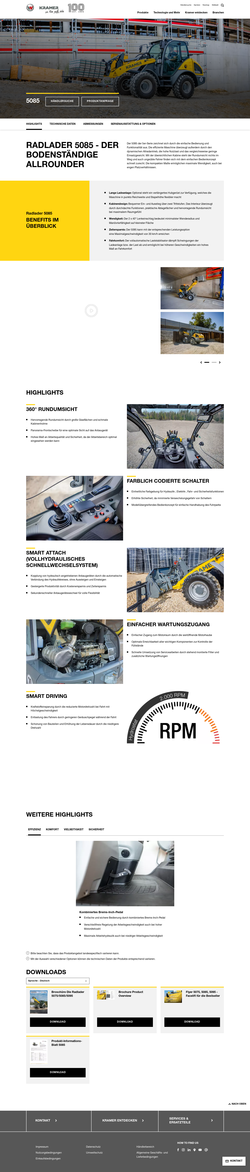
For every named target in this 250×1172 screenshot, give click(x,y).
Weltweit (215, 5)
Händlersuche (185, 5)
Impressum (42, 1146)
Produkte (142, 13)
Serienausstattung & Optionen (133, 124)
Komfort (52, 830)
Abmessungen (93, 124)
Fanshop (206, 5)
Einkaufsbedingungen (48, 1158)
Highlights (34, 124)
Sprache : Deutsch (39, 981)
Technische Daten (63, 124)
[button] (201, 362)
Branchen (218, 13)
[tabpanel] (125, 893)
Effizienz (34, 830)
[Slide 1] (206, 362)
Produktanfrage (100, 101)
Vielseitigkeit (74, 830)
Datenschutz (93, 1146)
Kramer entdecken (196, 13)
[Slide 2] (214, 362)
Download (58, 1022)
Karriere (197, 5)
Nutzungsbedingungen (49, 1152)
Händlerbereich (145, 1146)
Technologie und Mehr (167, 13)
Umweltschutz (94, 1152)
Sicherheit (96, 830)
